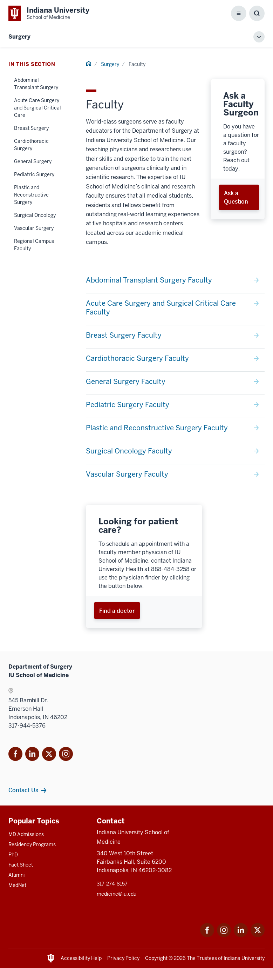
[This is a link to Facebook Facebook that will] (15, 755)
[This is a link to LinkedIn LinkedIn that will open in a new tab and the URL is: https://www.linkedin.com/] (241, 935)
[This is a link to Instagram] (66, 755)
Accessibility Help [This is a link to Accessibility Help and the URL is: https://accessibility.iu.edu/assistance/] (81, 958)
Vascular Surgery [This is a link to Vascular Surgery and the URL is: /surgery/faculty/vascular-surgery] (34, 228)
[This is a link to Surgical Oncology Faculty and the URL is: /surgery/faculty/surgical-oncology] (175, 452)
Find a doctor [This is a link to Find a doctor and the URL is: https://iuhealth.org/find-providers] (117, 610)
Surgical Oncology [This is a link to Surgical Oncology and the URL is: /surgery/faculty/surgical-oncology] (35, 215)
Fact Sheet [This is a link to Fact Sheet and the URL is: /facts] (20, 865)
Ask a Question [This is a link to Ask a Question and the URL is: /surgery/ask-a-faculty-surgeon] (236, 197)
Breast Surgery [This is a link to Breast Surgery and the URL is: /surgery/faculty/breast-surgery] (31, 128)
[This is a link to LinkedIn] (32, 755)
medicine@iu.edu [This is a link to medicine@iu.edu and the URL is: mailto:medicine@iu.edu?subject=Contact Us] (116, 894)
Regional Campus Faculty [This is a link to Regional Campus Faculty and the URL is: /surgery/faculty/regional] (34, 245)
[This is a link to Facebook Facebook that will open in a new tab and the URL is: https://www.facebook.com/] (207, 935)
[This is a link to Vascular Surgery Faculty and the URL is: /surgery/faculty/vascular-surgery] (175, 475)
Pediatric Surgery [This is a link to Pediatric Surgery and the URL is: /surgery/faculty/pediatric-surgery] (34, 174)
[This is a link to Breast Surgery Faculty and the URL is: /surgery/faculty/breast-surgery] (175, 336)
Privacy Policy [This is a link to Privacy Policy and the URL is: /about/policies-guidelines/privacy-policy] (123, 958)
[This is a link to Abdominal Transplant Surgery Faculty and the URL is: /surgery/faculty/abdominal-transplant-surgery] (175, 281)
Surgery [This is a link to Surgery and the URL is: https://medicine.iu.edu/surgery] (19, 36)
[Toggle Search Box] (257, 13)
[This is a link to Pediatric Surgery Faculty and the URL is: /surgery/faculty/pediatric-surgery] (175, 406)
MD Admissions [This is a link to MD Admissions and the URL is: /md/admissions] (26, 834)
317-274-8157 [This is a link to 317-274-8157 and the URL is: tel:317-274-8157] (112, 884)
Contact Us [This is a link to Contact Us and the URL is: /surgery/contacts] (23, 790)
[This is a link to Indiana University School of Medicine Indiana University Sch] (48, 13)
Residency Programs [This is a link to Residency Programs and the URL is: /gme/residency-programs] (32, 844)
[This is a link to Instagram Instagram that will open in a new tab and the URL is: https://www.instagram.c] (224, 935)
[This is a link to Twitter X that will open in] (49, 755)
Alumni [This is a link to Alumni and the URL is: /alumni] (16, 875)
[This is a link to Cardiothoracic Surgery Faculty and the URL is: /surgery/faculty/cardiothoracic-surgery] (175, 360)
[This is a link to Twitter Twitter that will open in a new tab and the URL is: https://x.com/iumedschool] (258, 935)
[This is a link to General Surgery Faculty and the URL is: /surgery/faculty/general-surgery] (175, 383)
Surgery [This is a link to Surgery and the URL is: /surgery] (110, 64)
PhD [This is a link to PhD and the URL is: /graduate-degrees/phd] (13, 854)
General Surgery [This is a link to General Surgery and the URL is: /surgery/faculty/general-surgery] (33, 161)
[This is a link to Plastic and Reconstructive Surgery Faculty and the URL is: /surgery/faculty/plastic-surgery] (175, 429)
